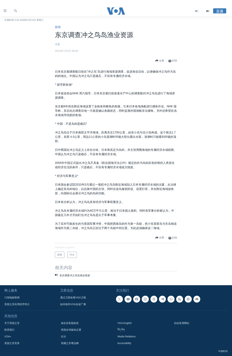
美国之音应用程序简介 (17, 304)
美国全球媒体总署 (71, 329)
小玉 (57, 44)
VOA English (124, 323)
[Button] (159, 60)
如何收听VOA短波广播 (73, 304)
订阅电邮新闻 (12, 297)
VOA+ (7, 336)
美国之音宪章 (12, 343)
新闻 (58, 27)
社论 (63, 336)
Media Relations (126, 336)
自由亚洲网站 (181, 323)
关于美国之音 (12, 323)
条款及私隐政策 (70, 323)
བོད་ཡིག (121, 329)
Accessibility (124, 343)
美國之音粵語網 (70, 343)
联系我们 (9, 329)
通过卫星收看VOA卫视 (73, 297)
